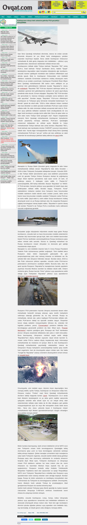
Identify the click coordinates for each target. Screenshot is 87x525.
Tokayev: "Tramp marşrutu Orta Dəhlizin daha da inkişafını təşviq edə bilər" (8, 120)
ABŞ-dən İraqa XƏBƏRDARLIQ (5, 32)
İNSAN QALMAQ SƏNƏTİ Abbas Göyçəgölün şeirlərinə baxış (8, 107)
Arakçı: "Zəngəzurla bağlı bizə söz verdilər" (7, 167)
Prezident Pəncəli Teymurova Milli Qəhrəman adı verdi (8, 66)
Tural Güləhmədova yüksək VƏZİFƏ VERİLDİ (8, 172)
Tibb (69, 16)
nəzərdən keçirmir (31, 276)
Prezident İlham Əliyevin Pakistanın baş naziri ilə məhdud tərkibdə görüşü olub (7, 48)
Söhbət (30, 16)
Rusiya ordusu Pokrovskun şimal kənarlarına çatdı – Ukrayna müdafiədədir (8, 84)
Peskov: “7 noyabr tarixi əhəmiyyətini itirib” (7, 60)
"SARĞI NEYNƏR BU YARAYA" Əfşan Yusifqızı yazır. (7, 100)
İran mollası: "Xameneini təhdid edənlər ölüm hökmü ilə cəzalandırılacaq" (8, 77)
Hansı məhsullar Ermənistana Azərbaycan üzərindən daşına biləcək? (8, 155)
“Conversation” (43, 325)
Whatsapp (37, 519)
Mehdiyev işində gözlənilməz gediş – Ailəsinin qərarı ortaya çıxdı (8, 113)
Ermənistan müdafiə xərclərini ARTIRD (6, 181)
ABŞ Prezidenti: (8, 140)
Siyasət (62, 16)
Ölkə (3, 16)
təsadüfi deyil (24, 355)
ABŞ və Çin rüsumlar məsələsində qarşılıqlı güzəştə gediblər (7, 162)
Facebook (24, 519)
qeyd (57, 135)
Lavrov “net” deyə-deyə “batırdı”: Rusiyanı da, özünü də (7, 127)
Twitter (30, 519)
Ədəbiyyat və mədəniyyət (41, 16)
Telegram (45, 519)
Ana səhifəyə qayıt (21, 512)
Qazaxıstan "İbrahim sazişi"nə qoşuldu (6, 133)
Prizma (23, 16)
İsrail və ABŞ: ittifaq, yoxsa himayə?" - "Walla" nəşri (8, 177)
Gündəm (75, 16)
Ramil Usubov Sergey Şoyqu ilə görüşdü (7, 55)
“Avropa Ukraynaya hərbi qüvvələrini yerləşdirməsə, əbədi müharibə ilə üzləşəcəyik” (8, 148)
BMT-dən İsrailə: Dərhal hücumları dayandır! (7, 94)
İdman (82, 16)
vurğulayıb (23, 88)
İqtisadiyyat (54, 16)
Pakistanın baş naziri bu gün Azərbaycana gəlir (7, 89)
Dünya (16, 16)
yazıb (45, 396)
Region (9, 16)
